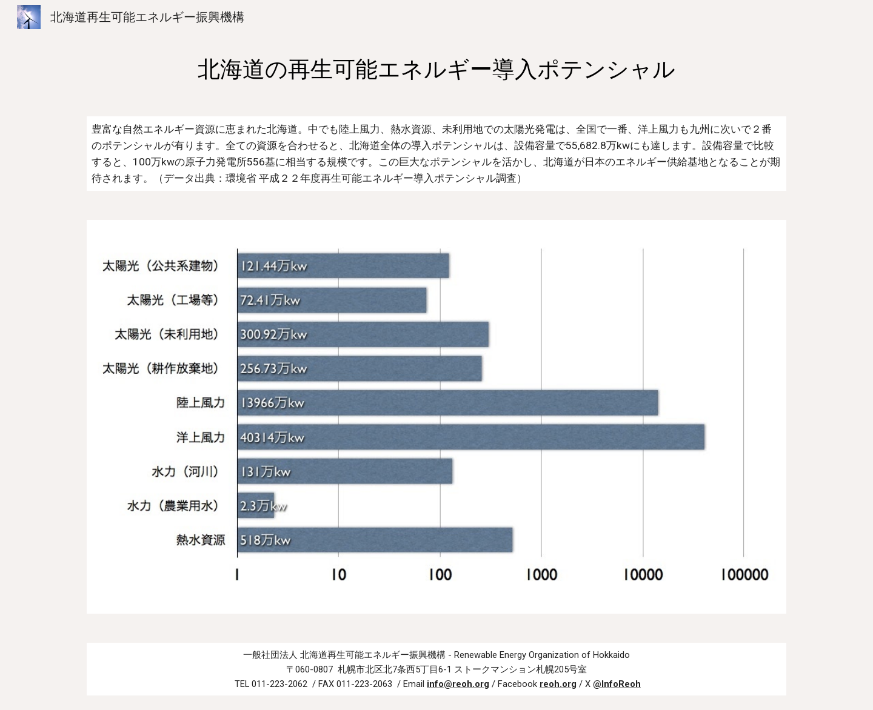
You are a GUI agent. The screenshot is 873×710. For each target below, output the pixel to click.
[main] (436, 69)
